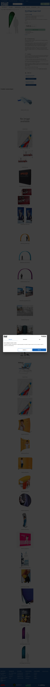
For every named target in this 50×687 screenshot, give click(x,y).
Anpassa (25, 349)
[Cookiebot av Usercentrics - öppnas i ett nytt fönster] (42, 336)
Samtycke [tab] (10, 339)
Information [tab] (25, 339)
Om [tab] (39, 339)
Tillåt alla (39, 349)
